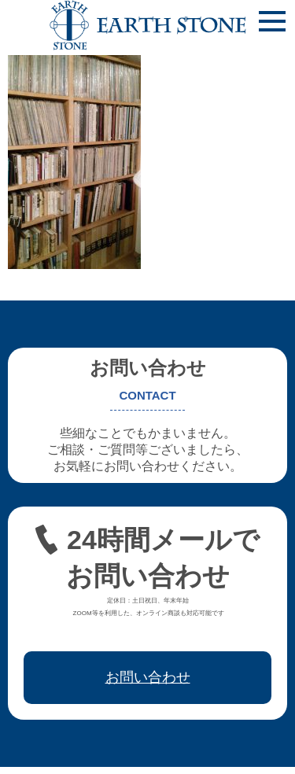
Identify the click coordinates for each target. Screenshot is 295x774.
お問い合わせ (147, 677)
